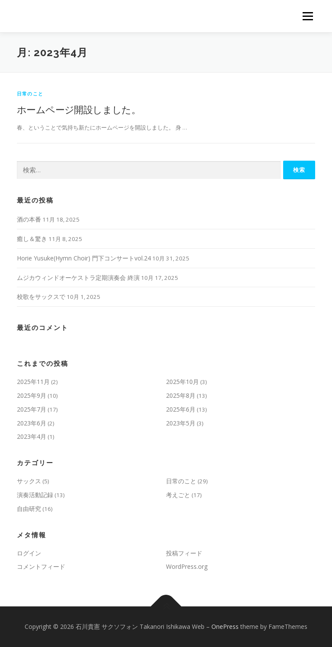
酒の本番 (29, 219)
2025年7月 (31, 409)
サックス (29, 481)
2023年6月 (31, 423)
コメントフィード (41, 566)
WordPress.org (187, 566)
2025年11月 (33, 381)
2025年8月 (180, 395)
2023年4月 (31, 436)
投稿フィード (184, 553)
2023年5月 (180, 423)
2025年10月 (182, 381)
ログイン (29, 553)
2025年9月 (31, 395)
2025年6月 (180, 409)
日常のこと (30, 93)
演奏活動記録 (35, 495)
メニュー (307, 16)
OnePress (225, 626)
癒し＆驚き (32, 239)
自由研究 (29, 508)
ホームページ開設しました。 (78, 109)
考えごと (178, 495)
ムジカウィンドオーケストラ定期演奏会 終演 (78, 277)
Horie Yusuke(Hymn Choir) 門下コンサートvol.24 (84, 258)
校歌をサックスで (41, 296)
